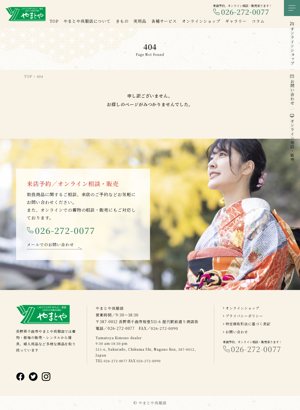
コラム (258, 21)
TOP (54, 21)
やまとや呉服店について (87, 21)
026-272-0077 (245, 12)
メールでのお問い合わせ (50, 245)
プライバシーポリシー (244, 316)
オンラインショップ (242, 308)
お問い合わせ (237, 331)
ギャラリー (236, 21)
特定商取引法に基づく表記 (248, 323)
